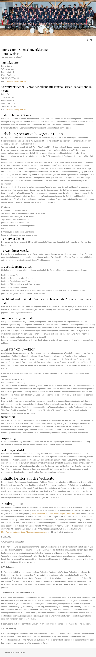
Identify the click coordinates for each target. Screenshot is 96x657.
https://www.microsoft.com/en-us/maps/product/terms (53, 513)
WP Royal (21, 652)
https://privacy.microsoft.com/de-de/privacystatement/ (24, 532)
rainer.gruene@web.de (16, 81)
